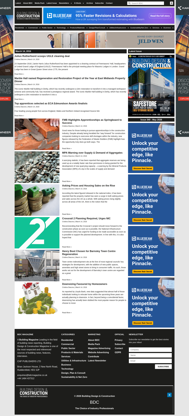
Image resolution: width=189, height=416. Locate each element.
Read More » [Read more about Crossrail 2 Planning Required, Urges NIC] (67, 247)
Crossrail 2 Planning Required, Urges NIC (86, 218)
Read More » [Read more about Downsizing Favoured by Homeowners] (67, 313)
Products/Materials (79, 28)
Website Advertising (98, 352)
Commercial (34, 28)
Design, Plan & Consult (73, 373)
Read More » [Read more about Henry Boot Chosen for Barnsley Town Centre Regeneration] (67, 280)
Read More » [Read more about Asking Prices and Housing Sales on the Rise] (67, 214)
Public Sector (49, 28)
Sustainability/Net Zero (140, 28)
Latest (18, 3)
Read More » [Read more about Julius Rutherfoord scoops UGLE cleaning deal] (19, 74)
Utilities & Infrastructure (73, 360)
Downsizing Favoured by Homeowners (84, 284)
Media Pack (39, 3)
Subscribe (99, 3)
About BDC (28, 3)
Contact (109, 3)
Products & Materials (72, 352)
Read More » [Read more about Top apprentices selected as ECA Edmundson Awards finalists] (19, 116)
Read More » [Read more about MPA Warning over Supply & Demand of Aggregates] (67, 181)
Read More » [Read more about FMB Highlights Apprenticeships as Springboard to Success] (67, 148)
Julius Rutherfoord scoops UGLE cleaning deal (42, 56)
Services (157, 28)
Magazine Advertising (99, 348)
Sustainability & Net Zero (74, 377)
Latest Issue (52, 3)
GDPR (118, 352)
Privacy (119, 340)
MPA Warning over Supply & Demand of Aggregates (92, 152)
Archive (89, 3)
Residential (21, 28)
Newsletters (65, 3)
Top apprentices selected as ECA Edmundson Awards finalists (51, 103)
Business (169, 28)
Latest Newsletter (97, 360)
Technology (63, 28)
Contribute (93, 356)
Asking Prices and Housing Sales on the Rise (88, 185)
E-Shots (79, 3)
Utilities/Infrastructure (119, 28)
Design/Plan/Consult (98, 28)
